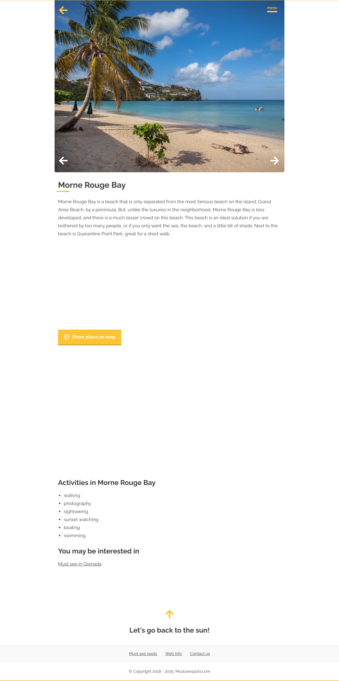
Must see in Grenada (79, 564)
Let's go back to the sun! (169, 622)
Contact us (200, 653)
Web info (173, 653)
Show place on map (89, 337)
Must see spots (143, 653)
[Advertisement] (169, 285)
